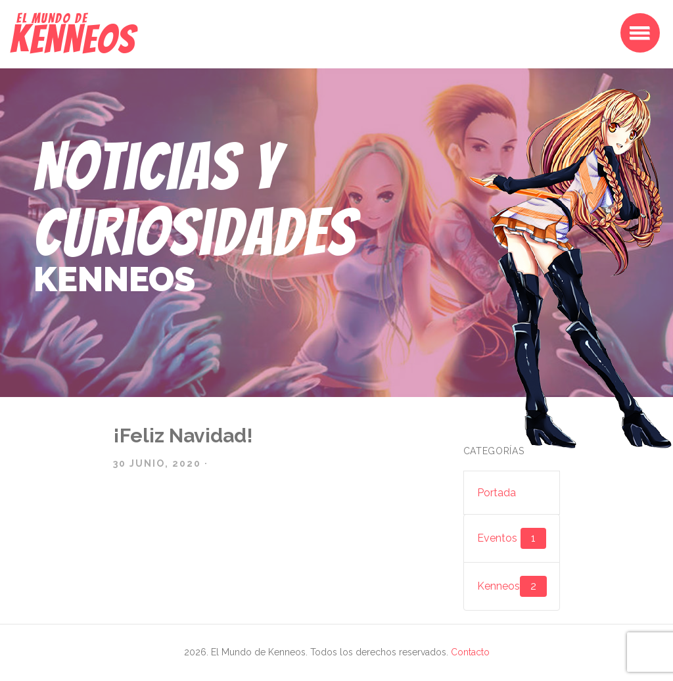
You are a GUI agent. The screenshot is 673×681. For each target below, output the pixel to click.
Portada (496, 492)
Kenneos (512, 586)
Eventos (512, 538)
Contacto (470, 652)
